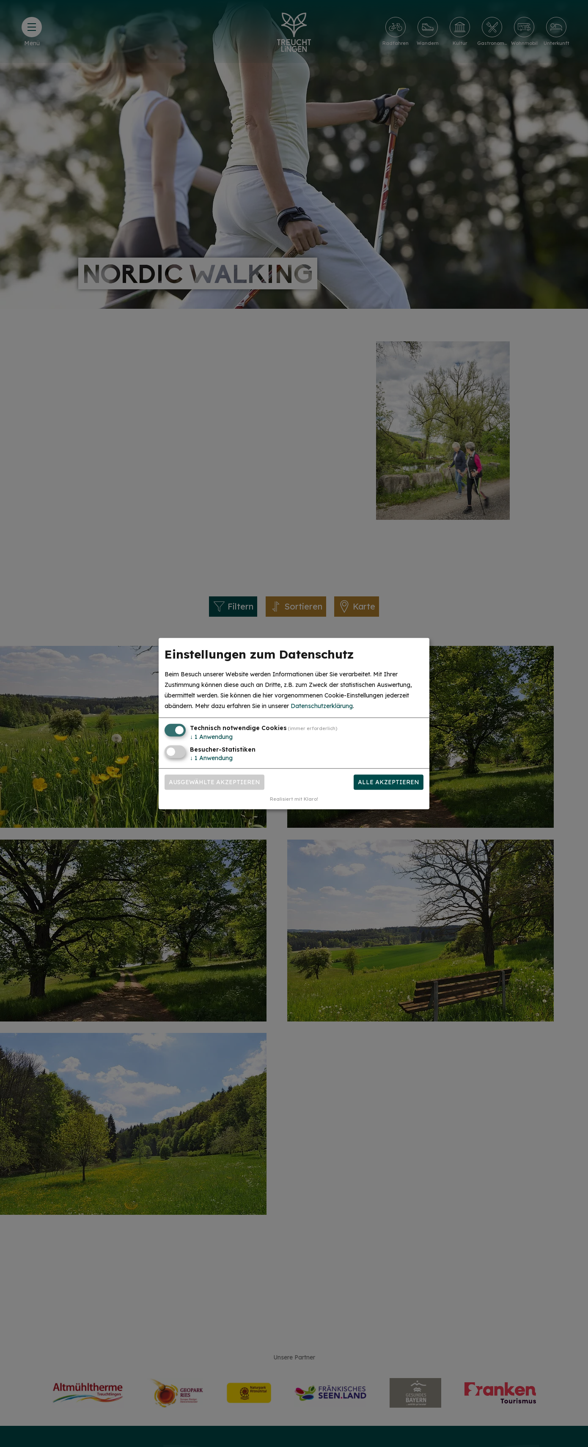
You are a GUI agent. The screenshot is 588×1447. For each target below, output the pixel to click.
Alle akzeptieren (388, 782)
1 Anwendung (211, 737)
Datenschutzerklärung (322, 706)
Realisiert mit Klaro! (294, 799)
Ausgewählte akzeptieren (214, 782)
